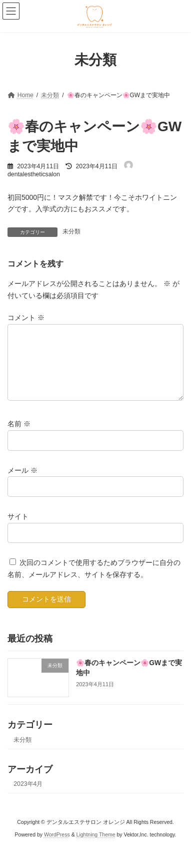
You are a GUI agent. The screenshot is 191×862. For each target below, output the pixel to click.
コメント (26, 318)
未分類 (71, 231)
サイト (18, 528)
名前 (19, 436)
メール (23, 482)
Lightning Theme (96, 846)
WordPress (57, 846)
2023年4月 (28, 796)
